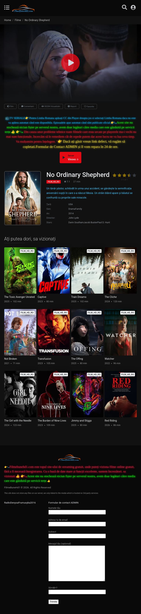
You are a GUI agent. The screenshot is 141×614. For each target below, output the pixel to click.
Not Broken (10, 358)
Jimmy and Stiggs (81, 420)
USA (70, 204)
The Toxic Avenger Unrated (19, 296)
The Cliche (111, 296)
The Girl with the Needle (17, 420)
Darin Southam (76, 222)
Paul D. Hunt (103, 222)
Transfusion (44, 358)
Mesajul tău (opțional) (76, 562)
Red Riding (111, 420)
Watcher (109, 358)
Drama (71, 208)
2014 (71, 213)
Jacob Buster (90, 222)
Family (78, 208)
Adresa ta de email (77, 521)
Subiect (77, 533)
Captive (42, 296)
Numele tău (77, 510)
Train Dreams (78, 296)
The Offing (77, 358)
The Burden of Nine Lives (52, 420)
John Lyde (73, 217)
